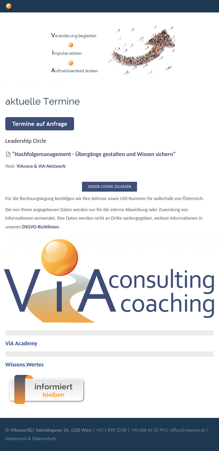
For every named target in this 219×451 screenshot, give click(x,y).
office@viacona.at (187, 430)
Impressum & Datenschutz (30, 438)
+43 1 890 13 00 (112, 430)
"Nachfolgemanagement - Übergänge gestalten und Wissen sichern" (90, 154)
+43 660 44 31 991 (149, 430)
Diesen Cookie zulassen (109, 186)
